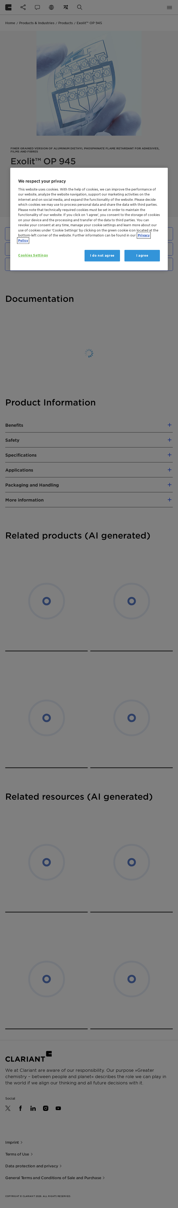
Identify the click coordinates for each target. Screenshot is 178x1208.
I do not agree (102, 255)
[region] (89, 219)
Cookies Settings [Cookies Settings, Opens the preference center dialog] (33, 255)
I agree (142, 255)
